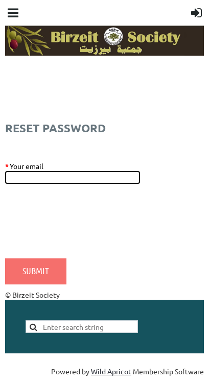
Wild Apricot (111, 371)
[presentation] (82, 226)
